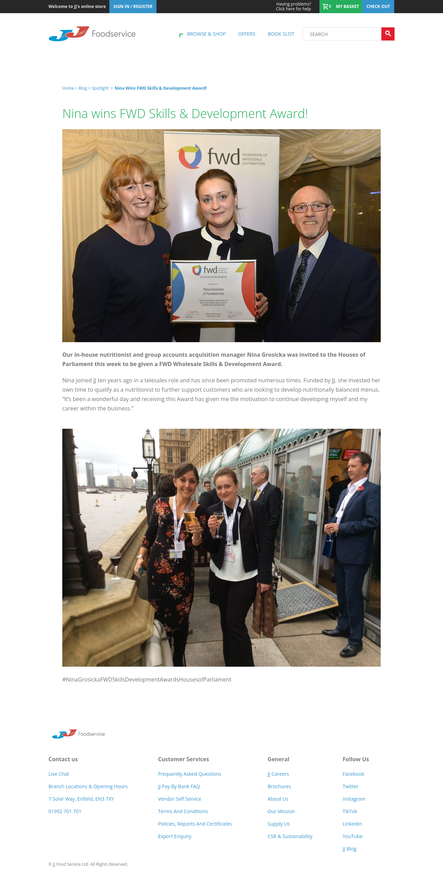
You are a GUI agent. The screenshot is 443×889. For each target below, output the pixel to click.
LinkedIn (352, 823)
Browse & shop (206, 33)
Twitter (351, 786)
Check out (378, 6)
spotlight (100, 88)
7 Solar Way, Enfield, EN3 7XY (81, 798)
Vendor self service (179, 798)
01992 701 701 (64, 811)
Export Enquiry (174, 836)
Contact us (63, 759)
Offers (246, 33)
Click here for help (293, 6)
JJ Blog (349, 848)
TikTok (350, 811)
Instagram (354, 798)
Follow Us (356, 759)
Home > (70, 88)
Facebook (353, 774)
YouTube (353, 836)
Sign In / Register (133, 6)
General (278, 759)
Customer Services (183, 759)
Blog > (85, 88)
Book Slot (281, 33)
